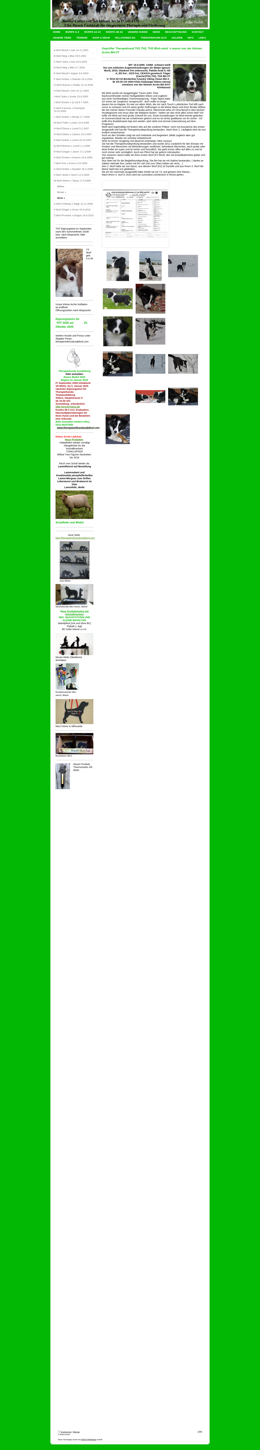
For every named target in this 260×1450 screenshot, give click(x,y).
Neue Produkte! (74, 439)
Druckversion (64, 1432)
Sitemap (76, 1432)
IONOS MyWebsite (88, 1440)
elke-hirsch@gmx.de (68, 406)
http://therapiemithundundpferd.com (75, 537)
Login (200, 1431)
